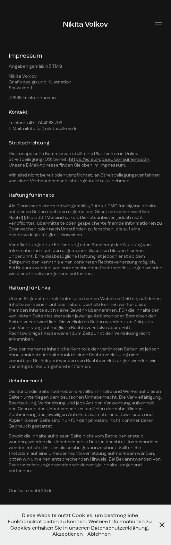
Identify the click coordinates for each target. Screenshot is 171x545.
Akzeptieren (67, 534)
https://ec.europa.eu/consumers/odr (109, 159)
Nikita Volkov (85, 24)
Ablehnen (99, 534)
